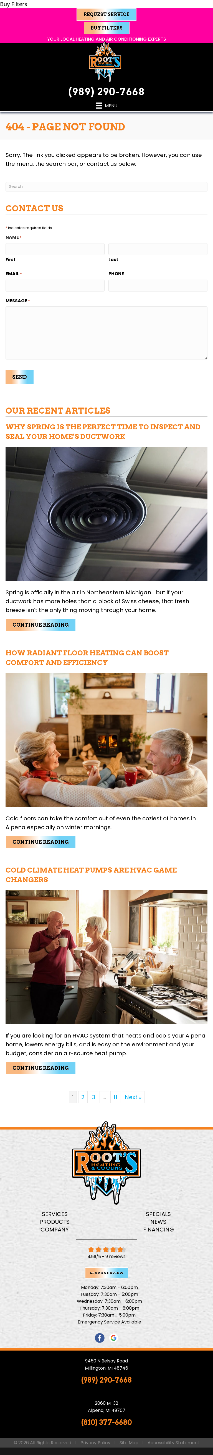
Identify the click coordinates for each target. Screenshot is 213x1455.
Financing (158, 1226)
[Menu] (106, 105)
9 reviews (115, 1253)
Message (18, 299)
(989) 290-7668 (106, 92)
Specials (158, 1210)
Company (54, 1226)
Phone (116, 273)
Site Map (129, 1439)
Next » (133, 1093)
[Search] (106, 186)
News (158, 1218)
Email (14, 273)
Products (55, 1218)
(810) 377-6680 (106, 1418)
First (11, 259)
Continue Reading (44, 621)
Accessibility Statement (173, 1439)
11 (115, 1093)
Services (55, 1210)
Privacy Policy (95, 1439)
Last (113, 259)
